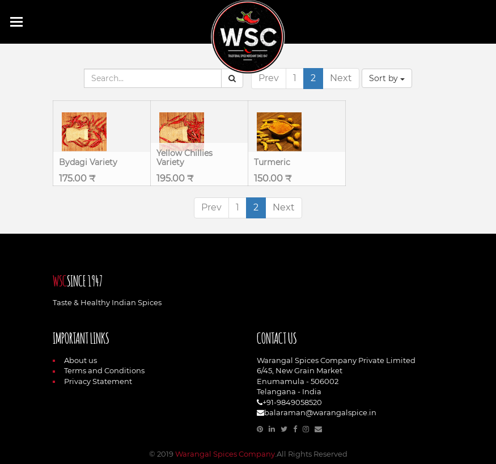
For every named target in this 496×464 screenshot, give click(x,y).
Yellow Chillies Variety (184, 157)
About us (75, 360)
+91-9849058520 (292, 402)
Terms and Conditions (99, 370)
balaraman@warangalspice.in (320, 412)
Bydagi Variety (88, 162)
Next (341, 78)
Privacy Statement (92, 381)
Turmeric (272, 162)
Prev (268, 78)
